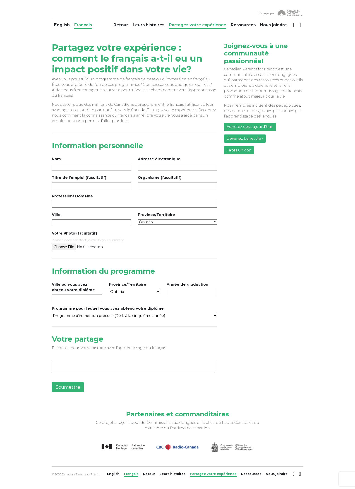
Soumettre (67, 387)
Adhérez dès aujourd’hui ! (250, 127)
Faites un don (239, 151)
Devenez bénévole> (245, 139)
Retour (120, 24)
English (62, 24)
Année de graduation (187, 284)
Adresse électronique (159, 159)
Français (83, 24)
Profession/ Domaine (72, 196)
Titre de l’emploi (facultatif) (79, 177)
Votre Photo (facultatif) (74, 233)
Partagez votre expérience (197, 24)
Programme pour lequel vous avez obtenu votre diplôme (108, 308)
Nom (56, 159)
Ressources (243, 24)
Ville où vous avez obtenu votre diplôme (73, 287)
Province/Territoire (156, 215)
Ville (56, 215)
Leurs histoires (148, 24)
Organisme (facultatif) (160, 177)
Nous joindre (273, 24)
